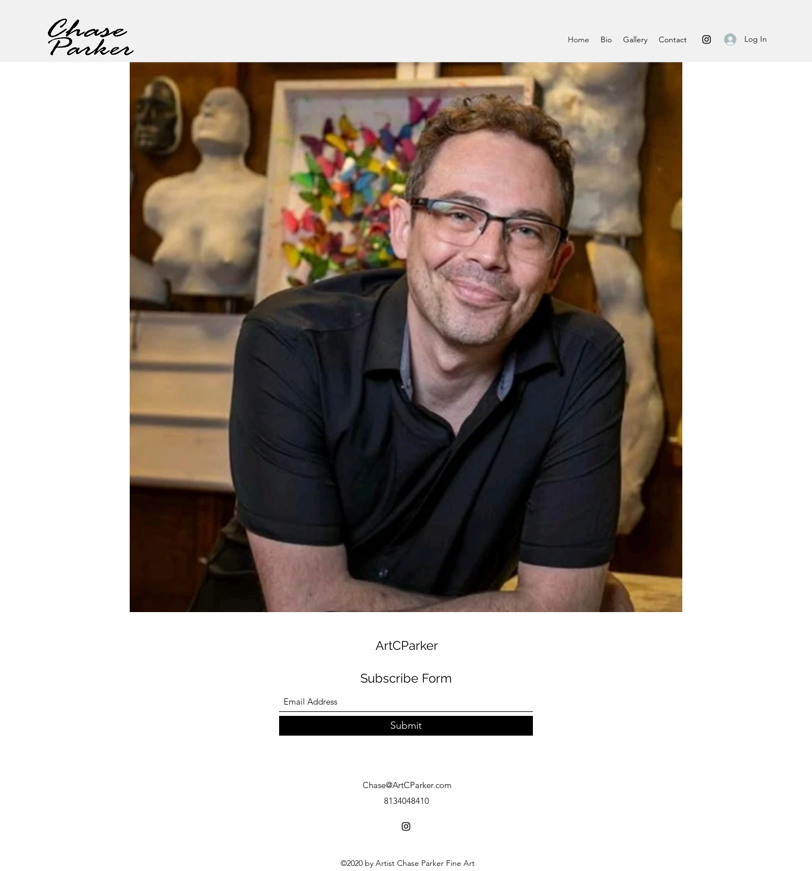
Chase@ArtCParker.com (407, 785)
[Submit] (406, 726)
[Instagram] (706, 39)
